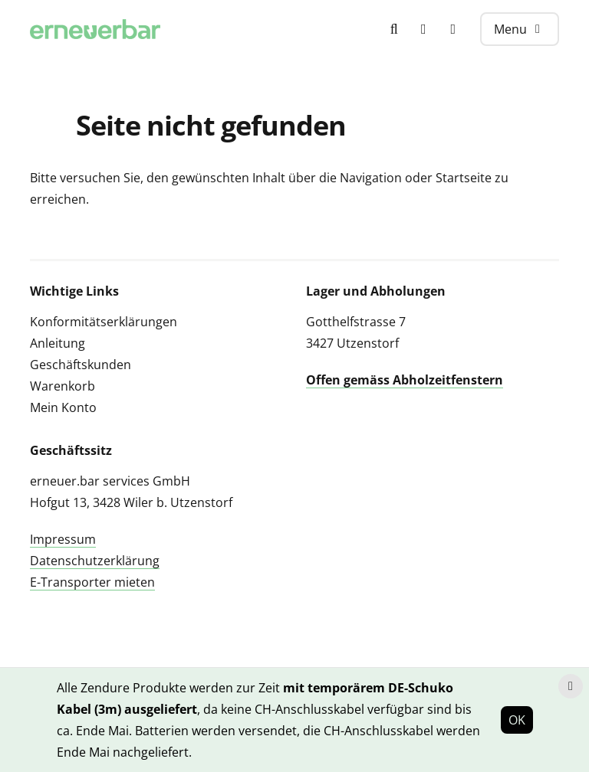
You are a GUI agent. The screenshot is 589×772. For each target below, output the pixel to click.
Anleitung (57, 343)
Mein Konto (63, 407)
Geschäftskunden (80, 364)
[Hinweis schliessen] (570, 686)
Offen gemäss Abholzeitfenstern (404, 379)
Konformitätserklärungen (103, 321)
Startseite (464, 177)
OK (516, 719)
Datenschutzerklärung (95, 560)
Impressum (63, 539)
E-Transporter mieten (92, 582)
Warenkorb (62, 386)
